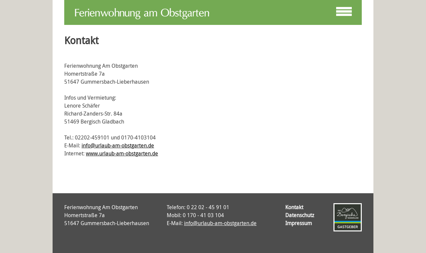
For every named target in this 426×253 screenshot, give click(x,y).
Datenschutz (299, 215)
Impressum (298, 223)
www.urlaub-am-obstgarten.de (122, 153)
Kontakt (294, 207)
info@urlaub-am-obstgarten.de (118, 145)
